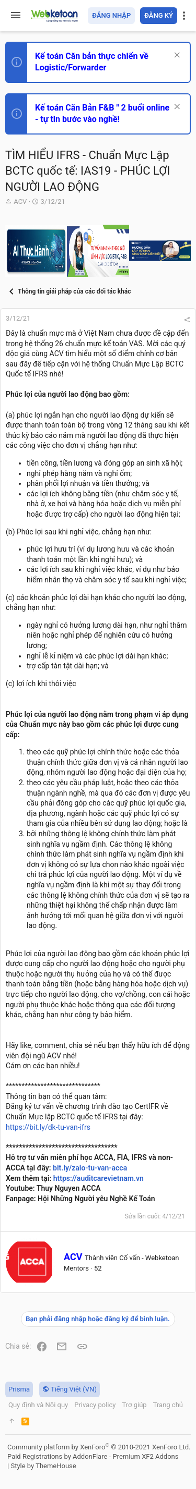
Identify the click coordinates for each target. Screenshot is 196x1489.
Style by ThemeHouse (43, 1466)
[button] (15, 16)
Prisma (19, 1389)
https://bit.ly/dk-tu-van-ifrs (48, 1127)
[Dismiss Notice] (176, 56)
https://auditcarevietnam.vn (98, 1178)
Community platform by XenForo (98, 1447)
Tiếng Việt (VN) (69, 1389)
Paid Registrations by (92, 1456)
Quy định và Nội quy (38, 1405)
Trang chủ (168, 1405)
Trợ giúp (134, 1405)
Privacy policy (95, 1405)
